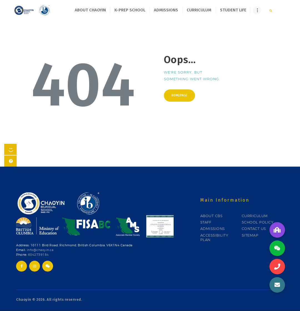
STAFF (205, 222)
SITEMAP (250, 235)
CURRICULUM (255, 216)
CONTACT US (254, 228)
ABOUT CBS (211, 216)
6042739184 (38, 255)
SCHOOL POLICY (258, 222)
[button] (277, 285)
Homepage (179, 95)
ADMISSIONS (212, 228)
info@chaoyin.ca (40, 250)
